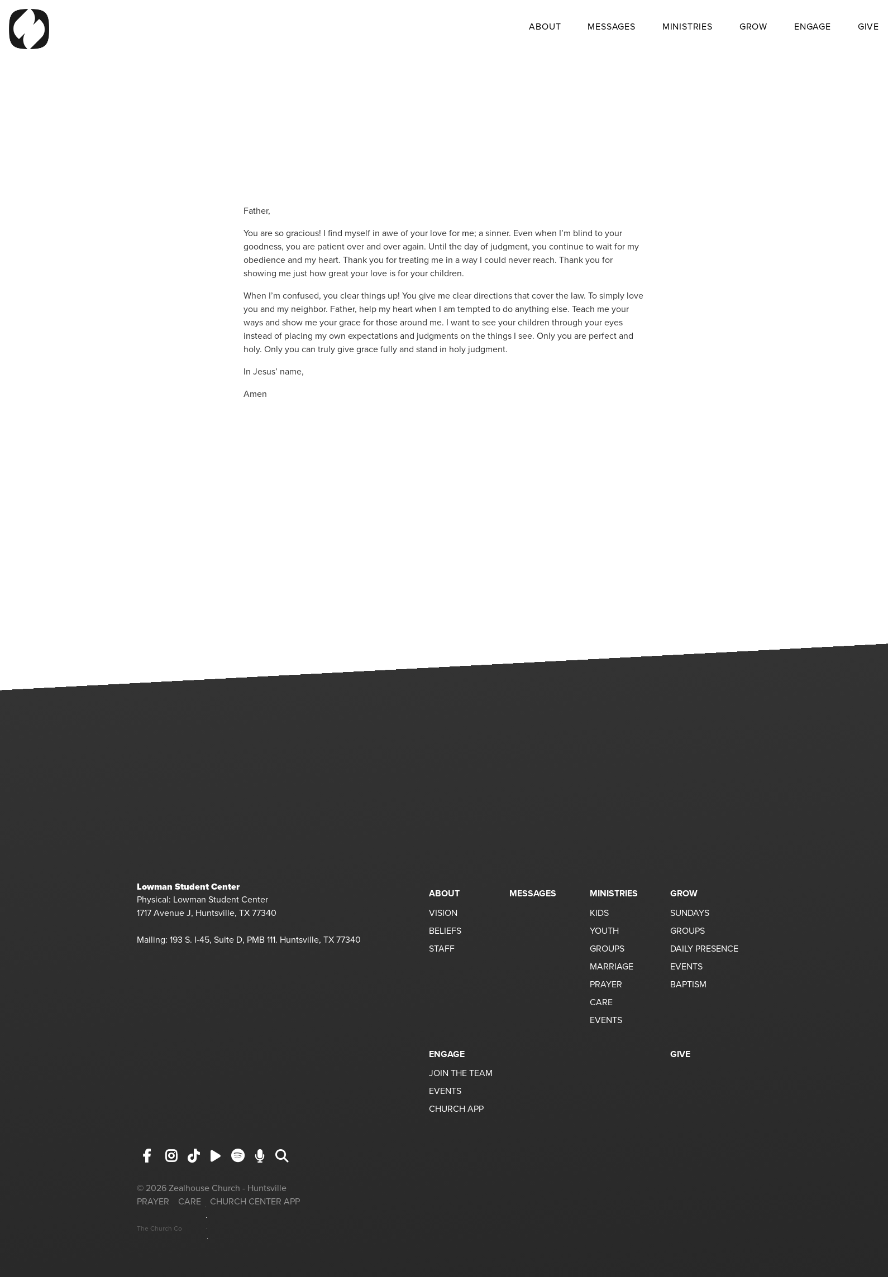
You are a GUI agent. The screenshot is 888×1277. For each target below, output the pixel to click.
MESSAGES (611, 27)
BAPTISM (688, 985)
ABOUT (545, 27)
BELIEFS (445, 931)
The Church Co (159, 1228)
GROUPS (607, 949)
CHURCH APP (456, 1110)
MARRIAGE (611, 967)
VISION (443, 914)
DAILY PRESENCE (704, 949)
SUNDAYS (689, 914)
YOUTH (604, 931)
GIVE (868, 27)
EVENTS (606, 1021)
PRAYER (606, 985)
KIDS (599, 914)
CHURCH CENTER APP (255, 1201)
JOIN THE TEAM (461, 1074)
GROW (753, 27)
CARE (601, 1003)
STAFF (442, 949)
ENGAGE (812, 27)
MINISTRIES (687, 27)
